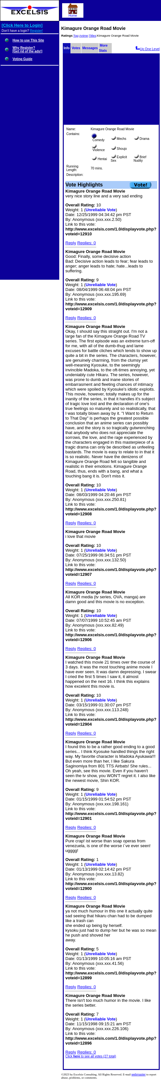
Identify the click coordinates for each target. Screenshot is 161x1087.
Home (73, 14)
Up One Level (147, 49)
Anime (83, 35)
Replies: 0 (86, 242)
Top (75, 35)
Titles (92, 35)
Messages (90, 48)
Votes (76, 48)
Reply (70, 242)
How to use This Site (28, 40)
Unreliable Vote (101, 209)
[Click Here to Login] (22, 25)
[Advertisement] (111, 89)
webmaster (138, 1074)
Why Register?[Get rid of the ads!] (27, 49)
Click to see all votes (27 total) (90, 1056)
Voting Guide (22, 59)
